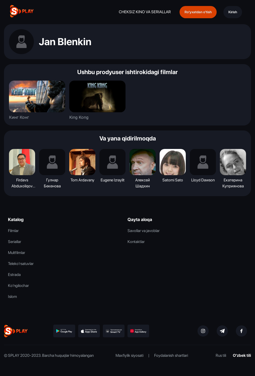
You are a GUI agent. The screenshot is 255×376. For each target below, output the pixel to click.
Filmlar (13, 230)
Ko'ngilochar (18, 285)
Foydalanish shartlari (171, 355)
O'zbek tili (242, 355)
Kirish (232, 12)
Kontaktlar (136, 241)
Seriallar (14, 241)
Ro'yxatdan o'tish (198, 12)
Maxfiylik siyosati (129, 355)
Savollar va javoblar (144, 230)
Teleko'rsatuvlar (21, 263)
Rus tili (221, 355)
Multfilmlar (16, 252)
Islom (12, 296)
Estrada (14, 274)
